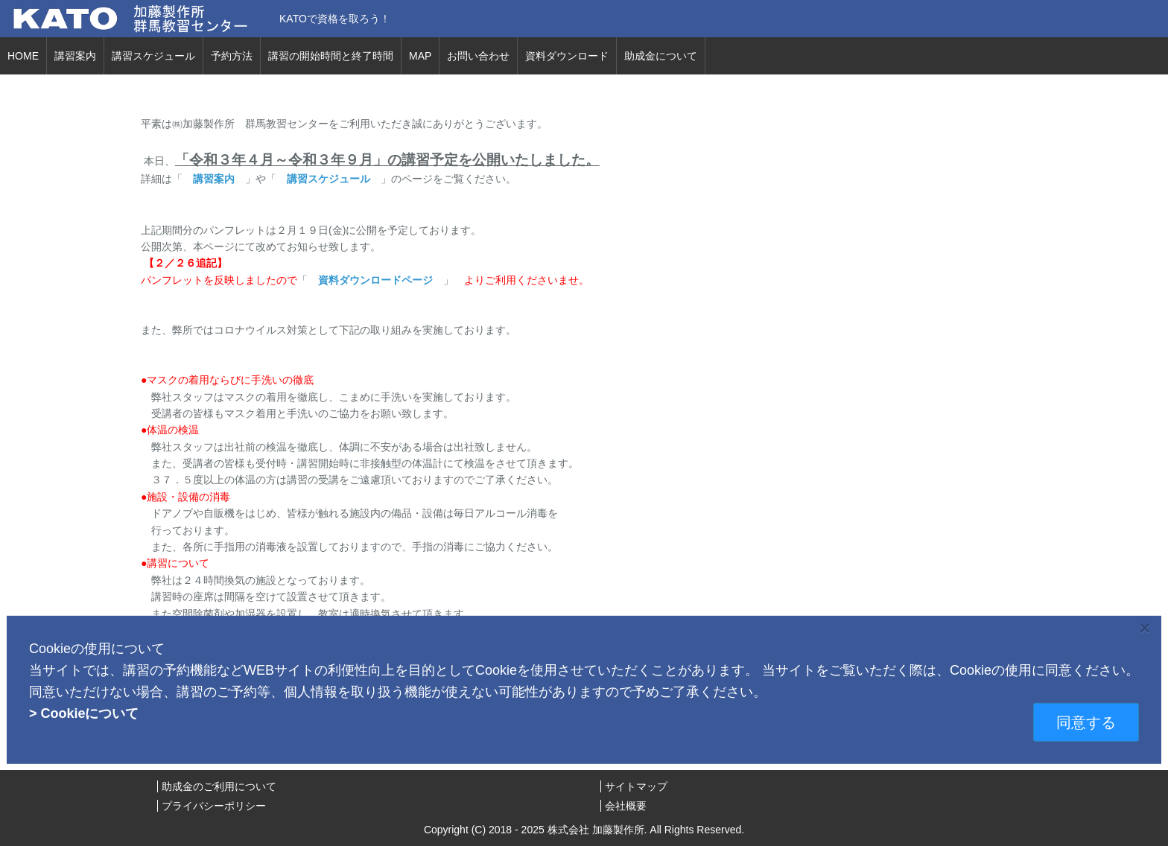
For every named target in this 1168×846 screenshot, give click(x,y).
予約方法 (232, 56)
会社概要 (626, 806)
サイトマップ (636, 786)
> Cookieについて (84, 712)
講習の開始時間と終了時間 (330, 56)
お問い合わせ (478, 56)
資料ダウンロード (567, 56)
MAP (420, 56)
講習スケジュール (153, 56)
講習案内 (75, 56)
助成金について (660, 56)
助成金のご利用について (219, 786)
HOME (23, 56)
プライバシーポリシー (214, 806)
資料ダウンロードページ (375, 280)
